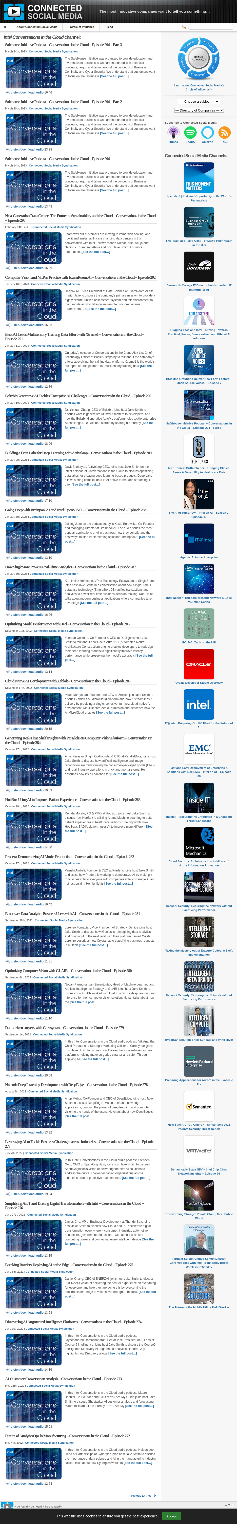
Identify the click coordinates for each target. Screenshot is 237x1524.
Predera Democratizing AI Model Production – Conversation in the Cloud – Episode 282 (69, 856)
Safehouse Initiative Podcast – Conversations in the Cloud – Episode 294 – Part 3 (63, 45)
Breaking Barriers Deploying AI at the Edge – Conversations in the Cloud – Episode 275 (69, 1265)
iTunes (173, 141)
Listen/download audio (25, 92)
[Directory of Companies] (199, 101)
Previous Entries (140, 1495)
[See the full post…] (114, 76)
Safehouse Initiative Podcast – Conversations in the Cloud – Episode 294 (57, 159)
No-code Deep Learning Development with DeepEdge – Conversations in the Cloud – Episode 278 (76, 1085)
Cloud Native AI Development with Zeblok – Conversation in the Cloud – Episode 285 (67, 681)
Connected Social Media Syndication (53, 51)
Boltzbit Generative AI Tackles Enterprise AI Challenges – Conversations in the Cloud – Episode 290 (78, 396)
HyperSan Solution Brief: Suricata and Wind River (199, 1039)
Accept (171, 1516)
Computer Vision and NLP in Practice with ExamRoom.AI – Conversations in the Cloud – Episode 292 (80, 277)
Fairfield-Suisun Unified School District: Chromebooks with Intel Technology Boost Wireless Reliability (199, 1263)
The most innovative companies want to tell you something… (155, 11)
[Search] (211, 27)
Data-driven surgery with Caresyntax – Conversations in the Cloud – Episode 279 (64, 1028)
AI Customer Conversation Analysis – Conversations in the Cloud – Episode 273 (63, 1379)
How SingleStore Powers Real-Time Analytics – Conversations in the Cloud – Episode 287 (70, 567)
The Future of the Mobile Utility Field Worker (199, 1307)
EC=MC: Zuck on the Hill (199, 642)
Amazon (207, 141)
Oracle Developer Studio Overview (199, 682)
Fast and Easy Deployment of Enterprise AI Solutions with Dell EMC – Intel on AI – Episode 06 (199, 772)
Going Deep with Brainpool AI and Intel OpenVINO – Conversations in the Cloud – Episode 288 (75, 510)
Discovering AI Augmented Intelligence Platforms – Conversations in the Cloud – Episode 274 (73, 1322)
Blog (110, 26)
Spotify (190, 141)
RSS (225, 141)
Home (5, 27)
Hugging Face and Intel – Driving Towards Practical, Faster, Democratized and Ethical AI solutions (199, 334)
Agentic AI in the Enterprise (199, 557)
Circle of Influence (82, 26)
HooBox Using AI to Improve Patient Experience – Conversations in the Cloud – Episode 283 (72, 799)
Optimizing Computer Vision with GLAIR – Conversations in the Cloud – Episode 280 (68, 971)
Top (230, 1505)
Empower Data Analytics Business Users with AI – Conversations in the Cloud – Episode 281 (72, 914)
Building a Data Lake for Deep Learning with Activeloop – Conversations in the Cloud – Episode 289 (78, 453)
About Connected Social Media (36, 26)
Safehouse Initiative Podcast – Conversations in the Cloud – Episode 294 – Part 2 (63, 102)
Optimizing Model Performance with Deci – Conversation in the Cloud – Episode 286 (67, 624)
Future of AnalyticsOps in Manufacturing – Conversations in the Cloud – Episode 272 (67, 1436)
